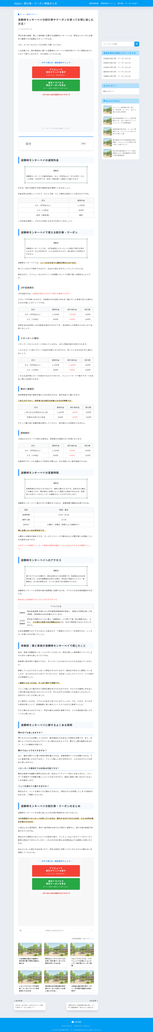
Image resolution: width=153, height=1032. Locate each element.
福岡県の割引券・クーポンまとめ (117, 71)
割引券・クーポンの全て (128, 3)
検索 (136, 44)
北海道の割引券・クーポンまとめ (117, 58)
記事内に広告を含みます (55, 930)
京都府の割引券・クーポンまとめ (117, 63)
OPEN (83, 143)
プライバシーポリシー (82, 1026)
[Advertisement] (56, 112)
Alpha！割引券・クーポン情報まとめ (35, 3)
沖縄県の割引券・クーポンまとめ (117, 76)
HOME (76, 1021)
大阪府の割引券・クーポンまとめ (117, 67)
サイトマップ (67, 1026)
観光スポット (88, 938)
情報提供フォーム (108, 3)
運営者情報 (94, 3)
